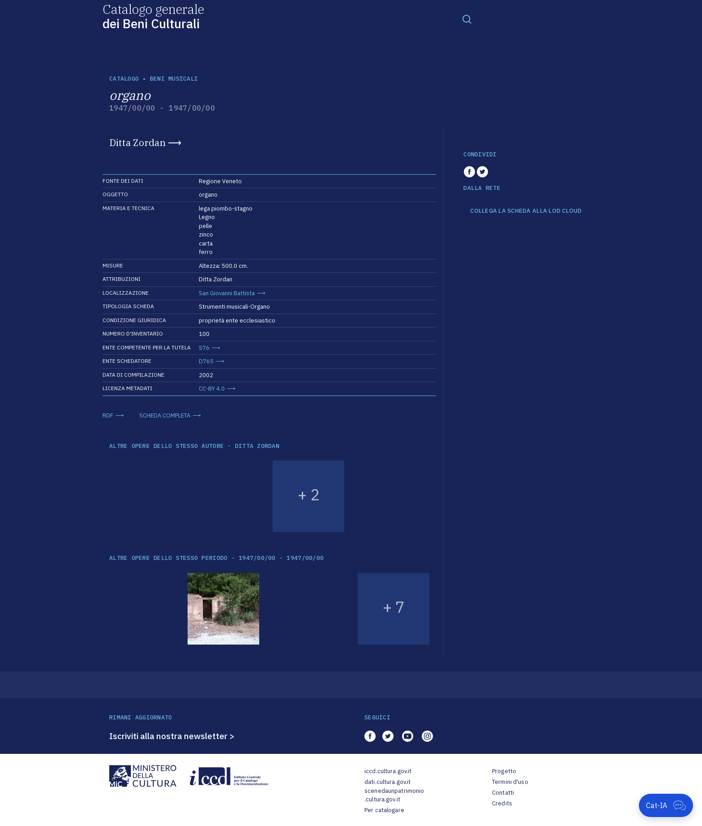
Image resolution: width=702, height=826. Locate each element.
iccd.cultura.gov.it (387, 771)
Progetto (504, 771)
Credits (502, 803)
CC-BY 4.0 (212, 388)
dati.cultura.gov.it (387, 782)
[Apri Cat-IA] (666, 805)
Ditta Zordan (137, 142)
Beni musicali (174, 78)
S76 (204, 348)
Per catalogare (384, 810)
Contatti (503, 792)
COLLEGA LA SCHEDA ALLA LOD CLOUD (526, 211)
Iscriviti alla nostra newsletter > (172, 736)
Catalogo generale (153, 16)
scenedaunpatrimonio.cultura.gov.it (394, 795)
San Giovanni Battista (227, 293)
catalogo (124, 78)
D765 (206, 361)
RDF (108, 415)
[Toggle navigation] (467, 18)
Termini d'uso (510, 782)
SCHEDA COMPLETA (164, 415)
